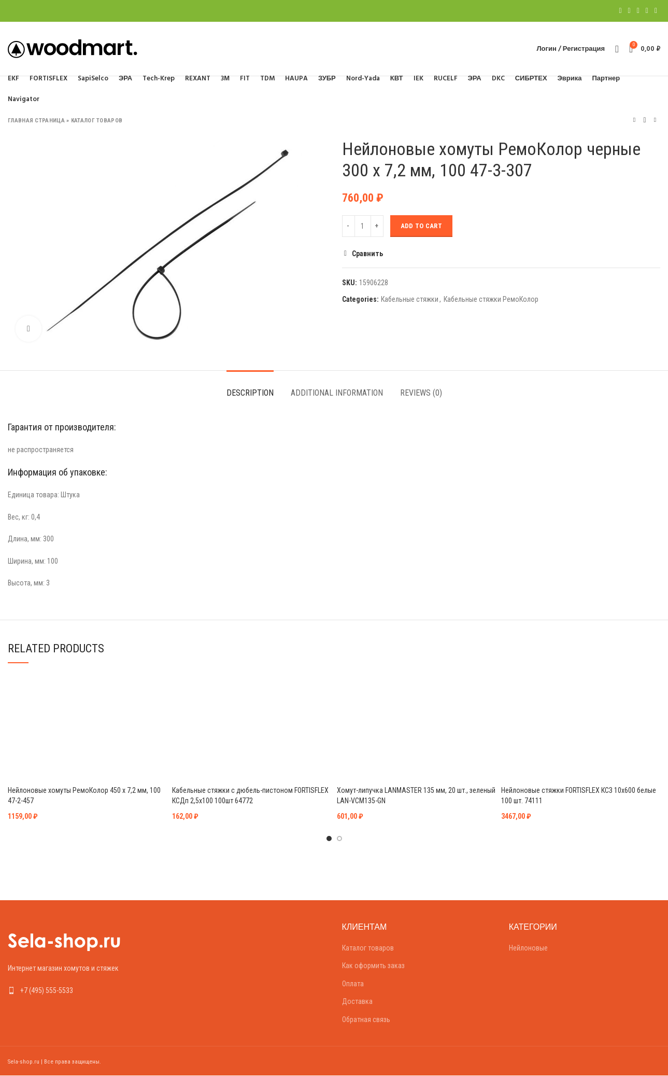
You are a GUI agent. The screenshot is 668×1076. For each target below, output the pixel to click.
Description (250, 393)
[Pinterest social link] (638, 11)
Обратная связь (366, 1019)
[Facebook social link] (620, 11)
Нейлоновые (528, 948)
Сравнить (367, 253)
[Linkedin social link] (647, 11)
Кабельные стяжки (409, 299)
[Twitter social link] (629, 11)
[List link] (83, 990)
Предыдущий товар (634, 120)
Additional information (337, 393)
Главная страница (36, 120)
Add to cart (421, 226)
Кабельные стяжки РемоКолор (491, 299)
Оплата (353, 984)
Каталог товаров (97, 120)
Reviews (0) (421, 393)
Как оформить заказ (373, 965)
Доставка (357, 1001)
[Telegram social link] (655, 11)
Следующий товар (655, 120)
